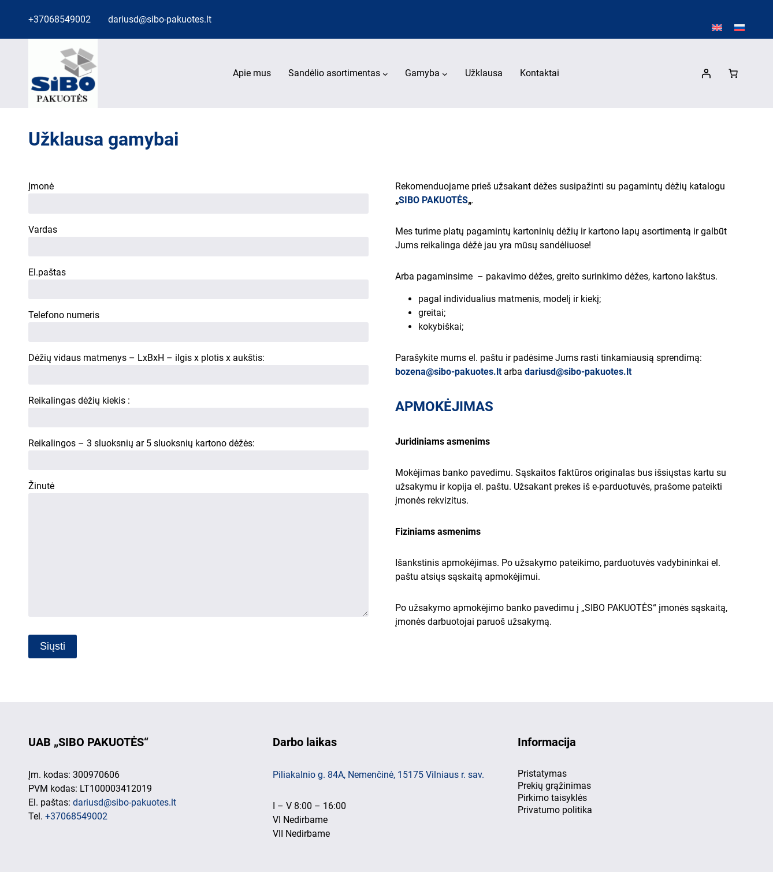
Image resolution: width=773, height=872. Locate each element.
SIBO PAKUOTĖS (433, 200)
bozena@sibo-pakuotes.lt (448, 371)
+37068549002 (59, 19)
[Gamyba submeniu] (445, 74)
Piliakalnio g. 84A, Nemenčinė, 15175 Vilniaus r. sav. (378, 774)
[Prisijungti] (706, 73)
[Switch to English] (717, 28)
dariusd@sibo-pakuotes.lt (159, 19)
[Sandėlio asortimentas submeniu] (385, 74)
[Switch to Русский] (739, 28)
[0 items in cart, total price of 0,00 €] (733, 73)
